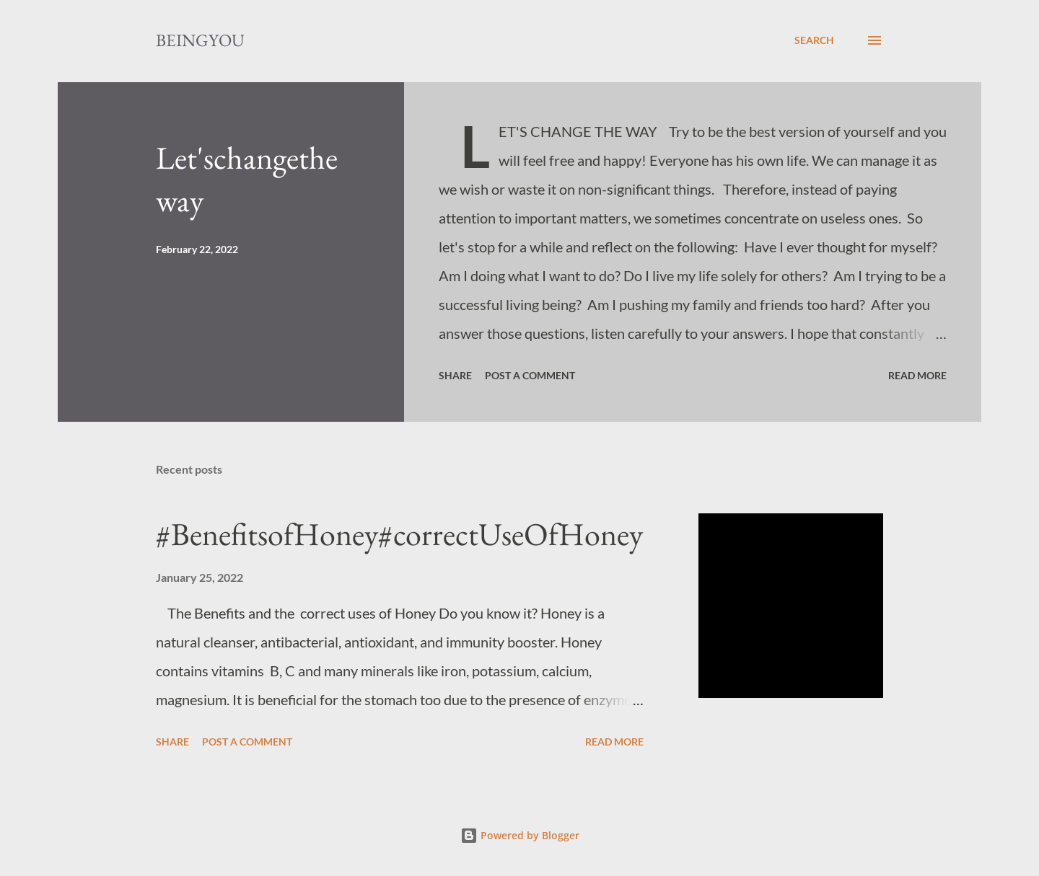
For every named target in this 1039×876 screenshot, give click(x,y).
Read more (917, 375)
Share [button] (455, 375)
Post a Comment (530, 375)
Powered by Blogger (519, 835)
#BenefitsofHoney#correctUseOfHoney (399, 533)
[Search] (814, 40)
